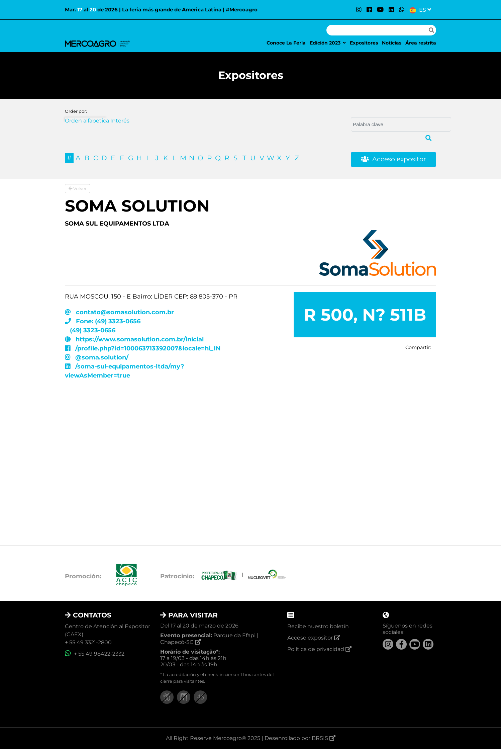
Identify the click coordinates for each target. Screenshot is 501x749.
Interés (119, 120)
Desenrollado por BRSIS (300, 738)
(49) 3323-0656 (91, 330)
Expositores (364, 43)
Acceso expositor (393, 159)
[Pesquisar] (376, 30)
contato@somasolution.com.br (119, 312)
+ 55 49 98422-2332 (94, 654)
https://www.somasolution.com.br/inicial (134, 339)
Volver (78, 188)
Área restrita (420, 43)
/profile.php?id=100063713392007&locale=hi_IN (143, 348)
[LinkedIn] (391, 9)
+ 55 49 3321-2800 (88, 642)
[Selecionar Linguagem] (420, 9)
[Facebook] (369, 9)
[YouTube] (380, 9)
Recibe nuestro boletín (318, 626)
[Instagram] (359, 9)
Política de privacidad (319, 649)
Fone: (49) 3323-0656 (102, 321)
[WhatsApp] (401, 9)
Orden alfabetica (87, 120)
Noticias (391, 43)
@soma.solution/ (96, 357)
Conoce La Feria (286, 43)
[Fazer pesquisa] (431, 30)
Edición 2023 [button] (328, 43)
